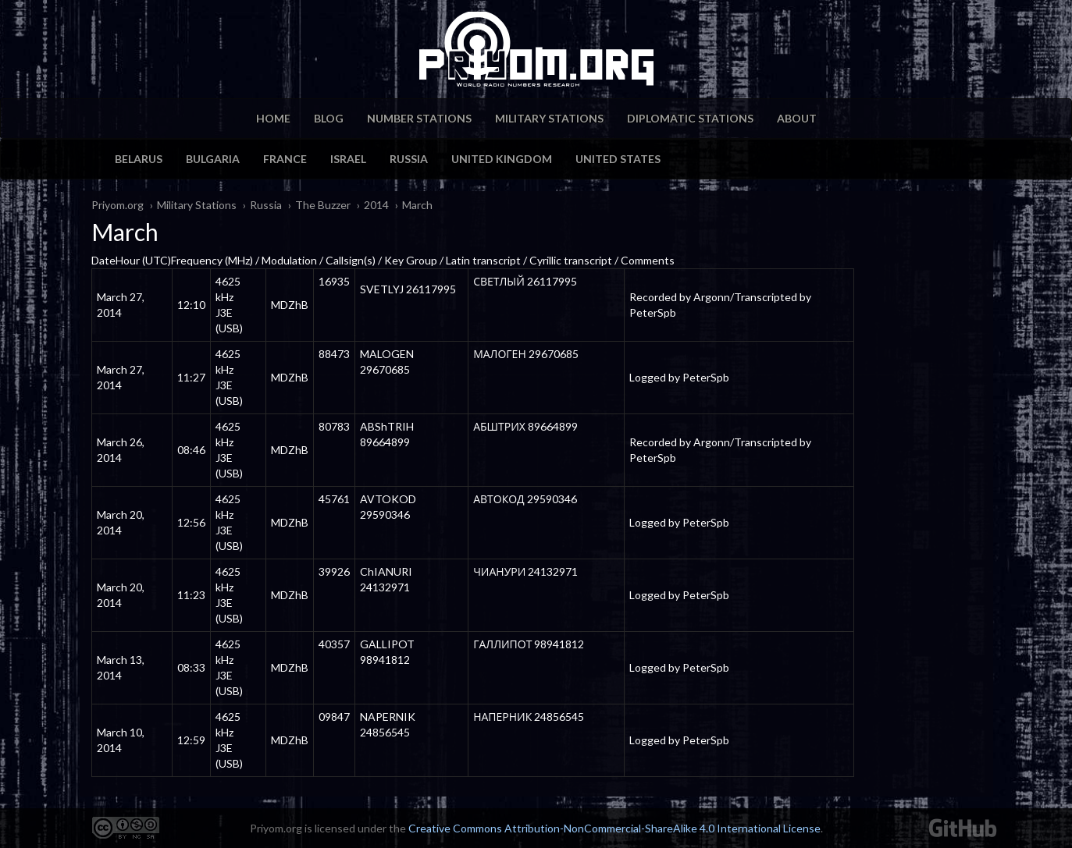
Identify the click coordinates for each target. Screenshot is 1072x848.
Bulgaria (213, 158)
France (285, 158)
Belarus (138, 158)
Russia (409, 158)
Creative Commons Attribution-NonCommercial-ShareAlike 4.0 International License (614, 828)
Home (273, 118)
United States (618, 158)
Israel (348, 158)
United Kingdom (501, 158)
